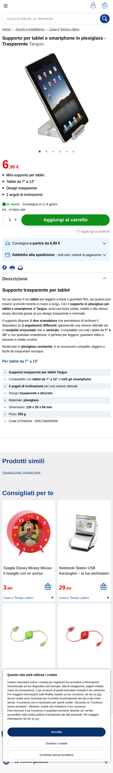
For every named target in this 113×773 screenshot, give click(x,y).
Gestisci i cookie (56, 743)
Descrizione (15, 278)
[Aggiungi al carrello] (65, 220)
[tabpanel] (56, 98)
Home (7, 29)
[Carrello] (105, 5)
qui (37, 718)
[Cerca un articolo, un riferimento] (56, 18)
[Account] (93, 5)
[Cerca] (105, 18)
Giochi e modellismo (30, 29)
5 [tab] (67, 152)
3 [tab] (53, 152)
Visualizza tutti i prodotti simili (21, 472)
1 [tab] (39, 152)
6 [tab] (73, 152)
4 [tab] (60, 152)
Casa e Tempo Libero (63, 29)
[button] (56, 243)
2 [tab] (46, 152)
